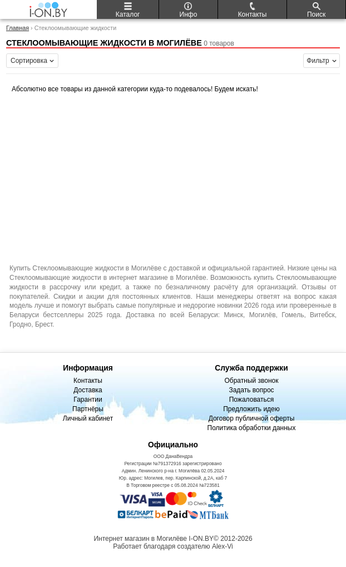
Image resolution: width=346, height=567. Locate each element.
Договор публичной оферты (252, 418)
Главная (17, 27)
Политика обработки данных (251, 428)
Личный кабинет (88, 418)
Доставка (87, 390)
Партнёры (87, 409)
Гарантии (87, 399)
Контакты (87, 380)
